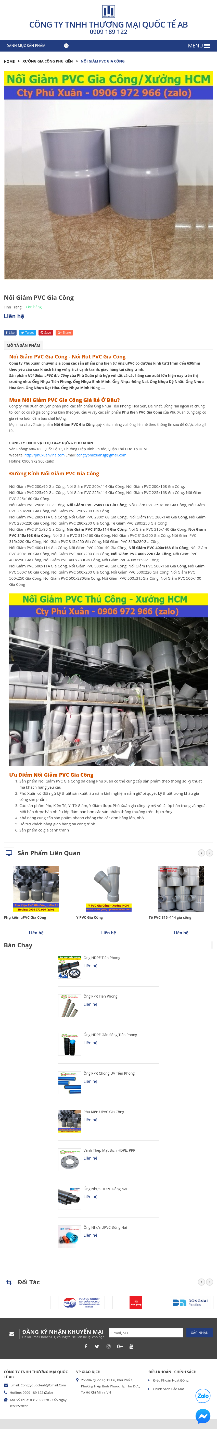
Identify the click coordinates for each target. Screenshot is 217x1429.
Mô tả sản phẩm (24, 345)
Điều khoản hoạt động (170, 1380)
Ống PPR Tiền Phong (101, 996)
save (46, 332)
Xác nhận (200, 1332)
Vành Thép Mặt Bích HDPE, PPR (109, 1150)
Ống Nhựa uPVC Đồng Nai (105, 1227)
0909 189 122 (109, 31)
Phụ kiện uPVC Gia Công (25, 917)
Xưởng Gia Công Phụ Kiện (48, 61)
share (64, 332)
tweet (27, 332)
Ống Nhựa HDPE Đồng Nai (105, 1188)
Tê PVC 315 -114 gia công (170, 917)
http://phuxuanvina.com (44, 455)
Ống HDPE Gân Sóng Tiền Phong (110, 1034)
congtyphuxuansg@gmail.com (101, 455)
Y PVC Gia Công (89, 917)
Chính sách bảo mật (168, 1389)
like (10, 332)
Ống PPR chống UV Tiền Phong (109, 1073)
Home (9, 61)
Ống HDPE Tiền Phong (102, 957)
